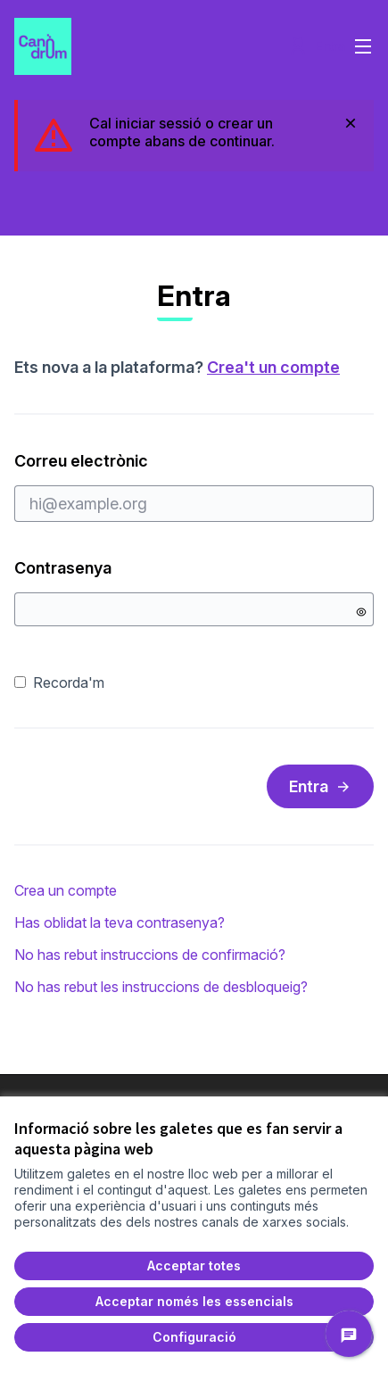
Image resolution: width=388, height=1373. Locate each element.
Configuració (194, 1336)
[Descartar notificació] (350, 123)
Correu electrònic (194, 486)
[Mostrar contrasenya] (361, 612)
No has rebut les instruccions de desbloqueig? (161, 987)
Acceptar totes (194, 1265)
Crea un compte (65, 890)
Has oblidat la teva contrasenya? (119, 922)
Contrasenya (67, 567)
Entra (320, 786)
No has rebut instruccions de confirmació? (149, 955)
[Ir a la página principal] (147, 46)
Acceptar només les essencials (194, 1301)
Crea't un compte (273, 367)
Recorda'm (59, 682)
